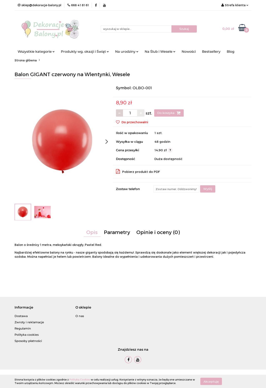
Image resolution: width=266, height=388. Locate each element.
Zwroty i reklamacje (29, 322)
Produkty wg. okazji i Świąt (85, 52)
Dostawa (21, 316)
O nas (79, 316)
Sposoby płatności (28, 341)
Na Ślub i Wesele (160, 52)
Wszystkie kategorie (36, 52)
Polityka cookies (27, 335)
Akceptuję (211, 381)
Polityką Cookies (79, 379)
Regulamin (23, 328)
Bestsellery (211, 52)
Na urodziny (126, 52)
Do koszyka (169, 113)
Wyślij (207, 189)
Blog (230, 52)
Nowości (189, 52)
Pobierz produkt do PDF (138, 171)
